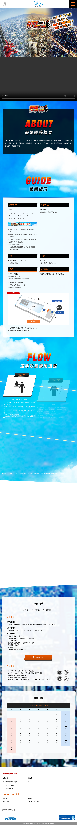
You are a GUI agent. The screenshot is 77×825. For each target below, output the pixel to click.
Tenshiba (31, 782)
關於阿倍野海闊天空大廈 (8, 810)
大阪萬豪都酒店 (8, 789)
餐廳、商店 (6, 801)
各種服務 (30, 798)
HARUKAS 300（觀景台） (35, 801)
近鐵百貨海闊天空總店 (10, 782)
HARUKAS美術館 (8, 785)
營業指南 (5, 798)
